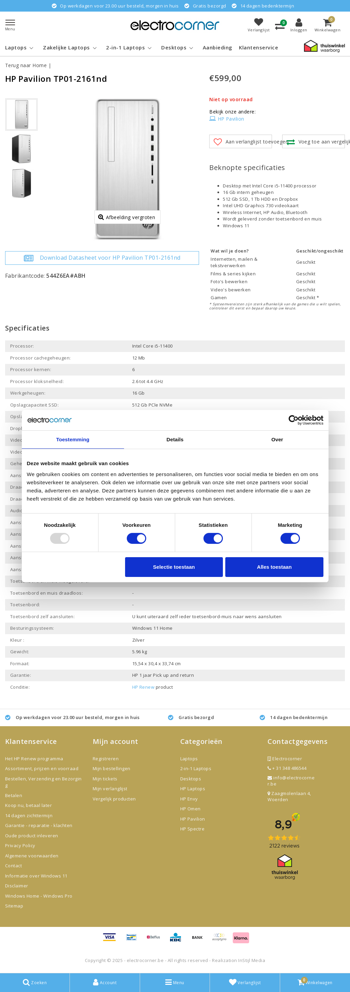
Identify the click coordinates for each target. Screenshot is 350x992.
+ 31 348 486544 (287, 768)
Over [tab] (277, 439)
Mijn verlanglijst (110, 788)
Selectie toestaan (174, 567)
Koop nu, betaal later (28, 805)
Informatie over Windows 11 (36, 876)
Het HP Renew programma (34, 759)
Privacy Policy (20, 845)
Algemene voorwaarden (32, 856)
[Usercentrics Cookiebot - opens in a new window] (293, 420)
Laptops (189, 759)
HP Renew (143, 687)
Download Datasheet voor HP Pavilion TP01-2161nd (102, 258)
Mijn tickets (105, 779)
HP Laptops (193, 788)
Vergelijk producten (114, 799)
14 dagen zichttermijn (28, 815)
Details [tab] (175, 439)
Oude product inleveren (31, 836)
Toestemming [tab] (73, 439)
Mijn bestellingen (112, 768)
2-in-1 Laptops (196, 768)
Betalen (13, 795)
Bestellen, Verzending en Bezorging (43, 782)
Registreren (106, 759)
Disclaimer (16, 886)
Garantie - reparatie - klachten (39, 825)
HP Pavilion (226, 119)
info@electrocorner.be (291, 781)
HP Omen (190, 809)
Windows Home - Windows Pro (38, 896)
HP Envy (189, 799)
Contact (13, 866)
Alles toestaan (274, 567)
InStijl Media (251, 960)
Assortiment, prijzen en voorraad (41, 768)
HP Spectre (192, 829)
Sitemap (14, 906)
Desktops (190, 779)
